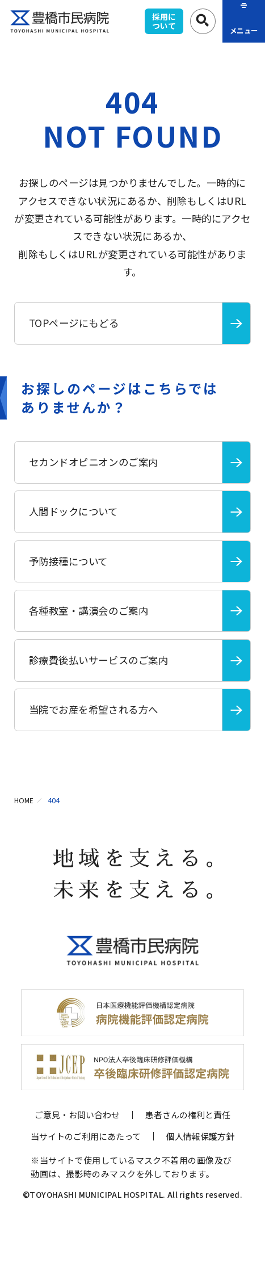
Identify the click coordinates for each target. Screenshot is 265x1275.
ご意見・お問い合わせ (77, 1115)
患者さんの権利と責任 (187, 1115)
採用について (164, 21)
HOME (23, 800)
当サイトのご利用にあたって (86, 1136)
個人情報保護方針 (200, 1136)
